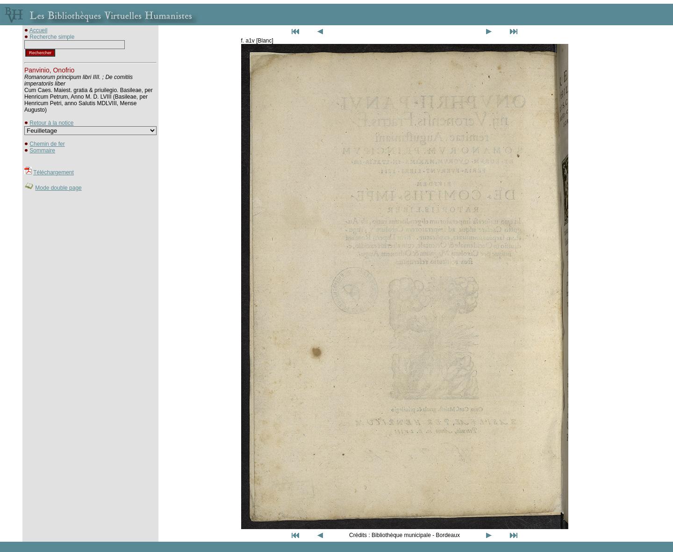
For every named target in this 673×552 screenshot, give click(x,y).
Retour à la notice (51, 123)
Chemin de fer (46, 144)
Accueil (38, 30)
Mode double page (58, 188)
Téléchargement (53, 172)
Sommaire (42, 150)
